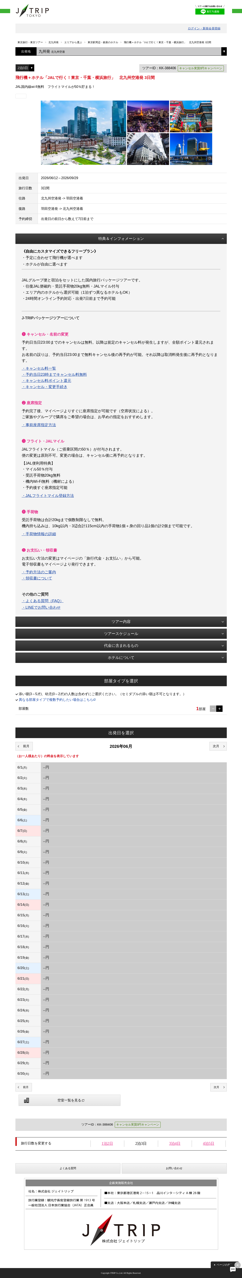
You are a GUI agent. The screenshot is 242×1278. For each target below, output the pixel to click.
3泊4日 (174, 1143)
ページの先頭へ (226, 1264)
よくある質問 (68, 1168)
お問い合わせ (174, 1168)
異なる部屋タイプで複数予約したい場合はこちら (56, 699)
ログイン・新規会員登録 (204, 28)
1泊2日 (107, 1143)
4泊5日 (208, 1143)
